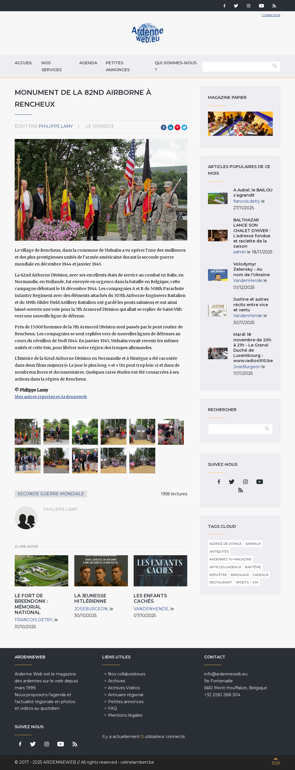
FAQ (112, 708)
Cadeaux (260, 575)
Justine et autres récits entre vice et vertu (251, 304)
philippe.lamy (56, 126)
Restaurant (220, 582)
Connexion (271, 15)
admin (239, 252)
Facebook (164, 127)
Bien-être (218, 575)
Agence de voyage (225, 544)
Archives (116, 681)
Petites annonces (118, 66)
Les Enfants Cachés (150, 598)
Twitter (184, 127)
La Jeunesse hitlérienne (90, 598)
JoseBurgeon (91, 608)
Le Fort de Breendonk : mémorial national (31, 604)
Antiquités (219, 551)
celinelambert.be (137, 762)
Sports (242, 582)
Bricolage (240, 575)
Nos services (51, 66)
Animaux (253, 544)
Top (275, 763)
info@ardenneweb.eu (225, 674)
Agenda (88, 62)
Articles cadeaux (225, 567)
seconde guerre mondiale (51, 493)
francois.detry (33, 619)
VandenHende (151, 608)
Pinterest (177, 127)
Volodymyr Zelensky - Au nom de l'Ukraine (251, 269)
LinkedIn (170, 127)
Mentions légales (125, 715)
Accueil (24, 62)
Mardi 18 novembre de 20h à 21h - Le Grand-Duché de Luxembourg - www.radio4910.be (253, 347)
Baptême (253, 567)
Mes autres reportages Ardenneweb (51, 396)
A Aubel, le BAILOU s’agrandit (253, 192)
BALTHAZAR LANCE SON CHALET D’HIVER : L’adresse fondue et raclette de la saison (252, 233)
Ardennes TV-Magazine (230, 559)
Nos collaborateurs (126, 674)
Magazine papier (240, 124)
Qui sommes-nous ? (175, 66)
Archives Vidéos (124, 687)
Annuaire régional (125, 694)
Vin (255, 582)
